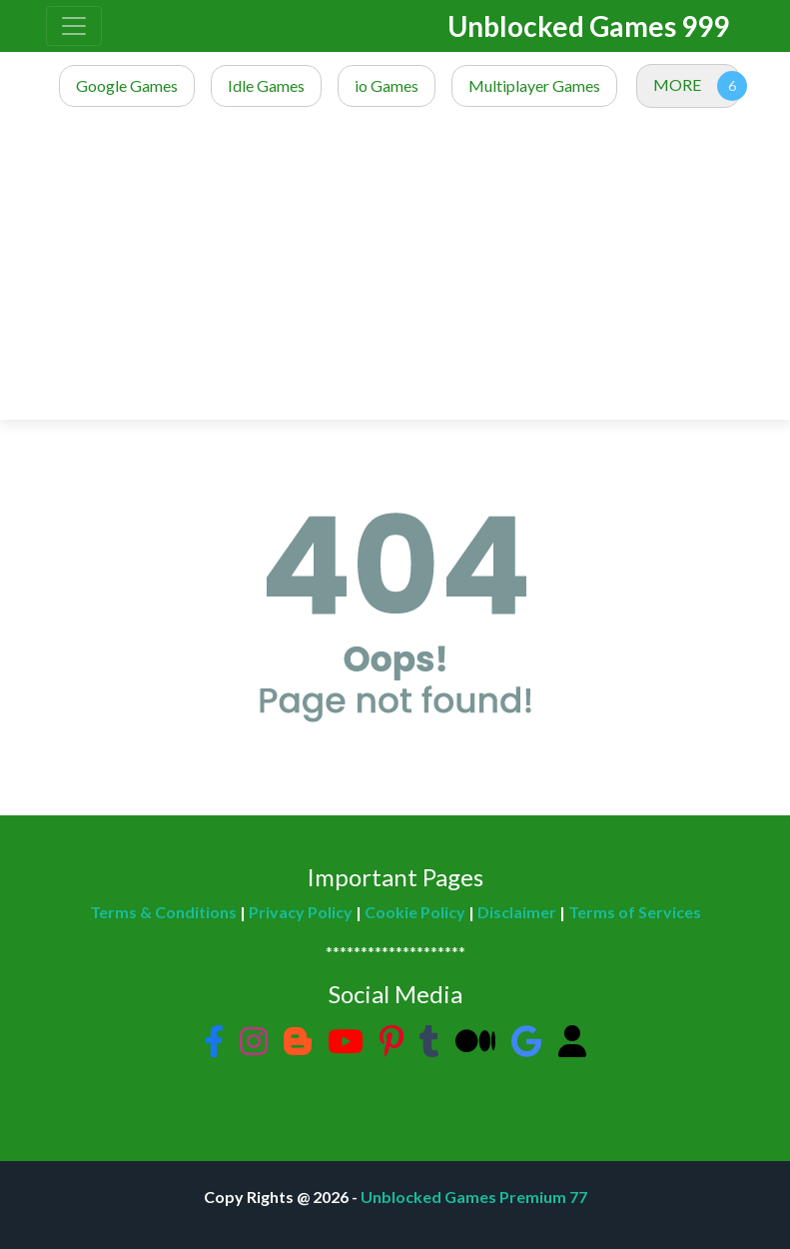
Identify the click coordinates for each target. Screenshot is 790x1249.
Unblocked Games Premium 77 (474, 1196)
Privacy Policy (301, 911)
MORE (677, 84)
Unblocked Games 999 (588, 26)
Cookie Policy (415, 911)
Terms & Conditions (163, 911)
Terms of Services (634, 911)
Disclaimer (516, 911)
